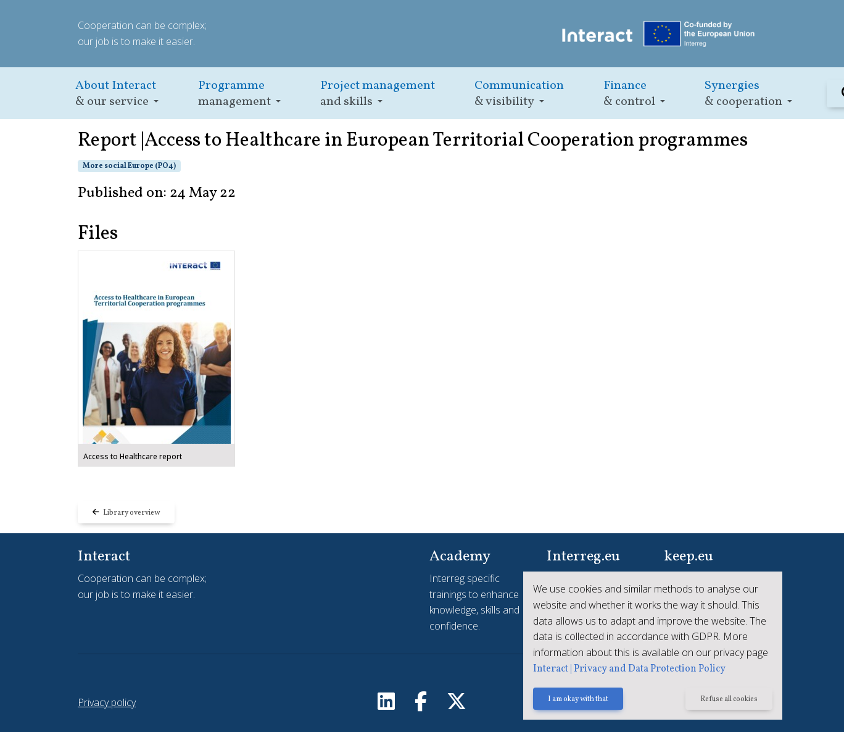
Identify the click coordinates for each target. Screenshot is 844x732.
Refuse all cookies (729, 699)
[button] (116, 93)
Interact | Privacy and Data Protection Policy (629, 669)
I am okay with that (578, 699)
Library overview (126, 513)
